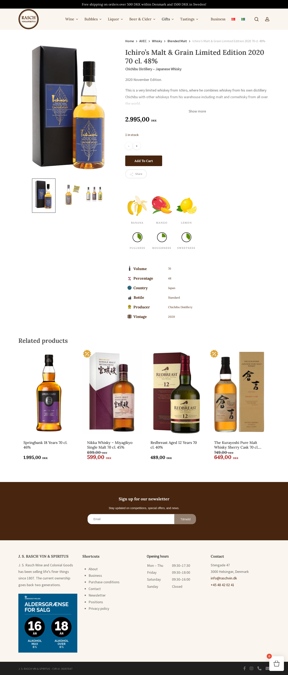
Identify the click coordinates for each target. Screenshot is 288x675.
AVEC (143, 41)
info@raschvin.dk (224, 578)
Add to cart (143, 161)
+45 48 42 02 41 (222, 584)
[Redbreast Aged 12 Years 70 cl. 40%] (175, 391)
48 (169, 278)
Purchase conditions (104, 582)
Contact (95, 588)
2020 (171, 317)
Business (95, 575)
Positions (96, 602)
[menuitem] (233, 19)
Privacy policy (99, 608)
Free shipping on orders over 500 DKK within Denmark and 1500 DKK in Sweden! (144, 4)
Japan (171, 288)
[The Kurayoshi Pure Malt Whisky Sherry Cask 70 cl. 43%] (239, 391)
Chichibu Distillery (180, 307)
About (93, 569)
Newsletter (97, 595)
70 (169, 268)
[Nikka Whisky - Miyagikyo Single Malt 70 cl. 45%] (112, 391)
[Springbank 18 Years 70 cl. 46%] (48, 391)
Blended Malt (177, 41)
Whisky (157, 41)
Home (129, 41)
